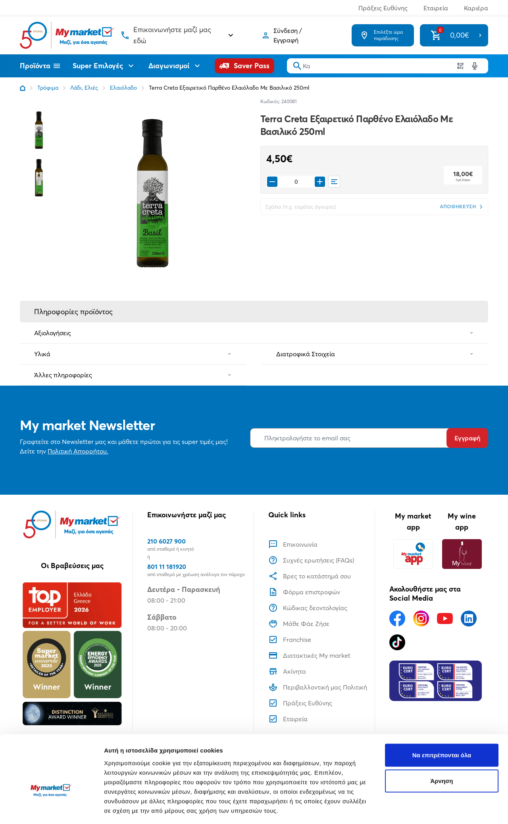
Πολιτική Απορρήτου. (78, 451)
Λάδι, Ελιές (84, 87)
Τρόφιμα (47, 87)
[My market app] (413, 554)
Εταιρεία (435, 8)
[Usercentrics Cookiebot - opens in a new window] (51, 808)
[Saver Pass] (244, 65)
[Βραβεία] (72, 653)
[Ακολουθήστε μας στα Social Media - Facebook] (397, 618)
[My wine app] (462, 554)
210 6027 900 (166, 541)
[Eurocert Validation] (435, 681)
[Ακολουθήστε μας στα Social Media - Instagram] (421, 618)
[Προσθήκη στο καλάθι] (320, 182)
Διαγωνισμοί (175, 66)
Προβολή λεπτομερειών (138, 808)
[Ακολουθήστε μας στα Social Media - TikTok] (397, 642)
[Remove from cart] (272, 182)
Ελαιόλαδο (123, 87)
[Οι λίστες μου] (334, 182)
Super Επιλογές (104, 66)
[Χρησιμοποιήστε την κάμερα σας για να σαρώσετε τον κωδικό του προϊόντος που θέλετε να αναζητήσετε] (460, 66)
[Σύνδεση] (293, 35)
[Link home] (22, 88)
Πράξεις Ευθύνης (383, 8)
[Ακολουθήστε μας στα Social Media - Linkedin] (469, 618)
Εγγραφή (467, 438)
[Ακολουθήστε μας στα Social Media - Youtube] (445, 618)
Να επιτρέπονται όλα (441, 708)
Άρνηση (441, 735)
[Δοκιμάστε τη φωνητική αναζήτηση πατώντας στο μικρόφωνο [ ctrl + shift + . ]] (475, 66)
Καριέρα (476, 8)
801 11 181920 (166, 566)
